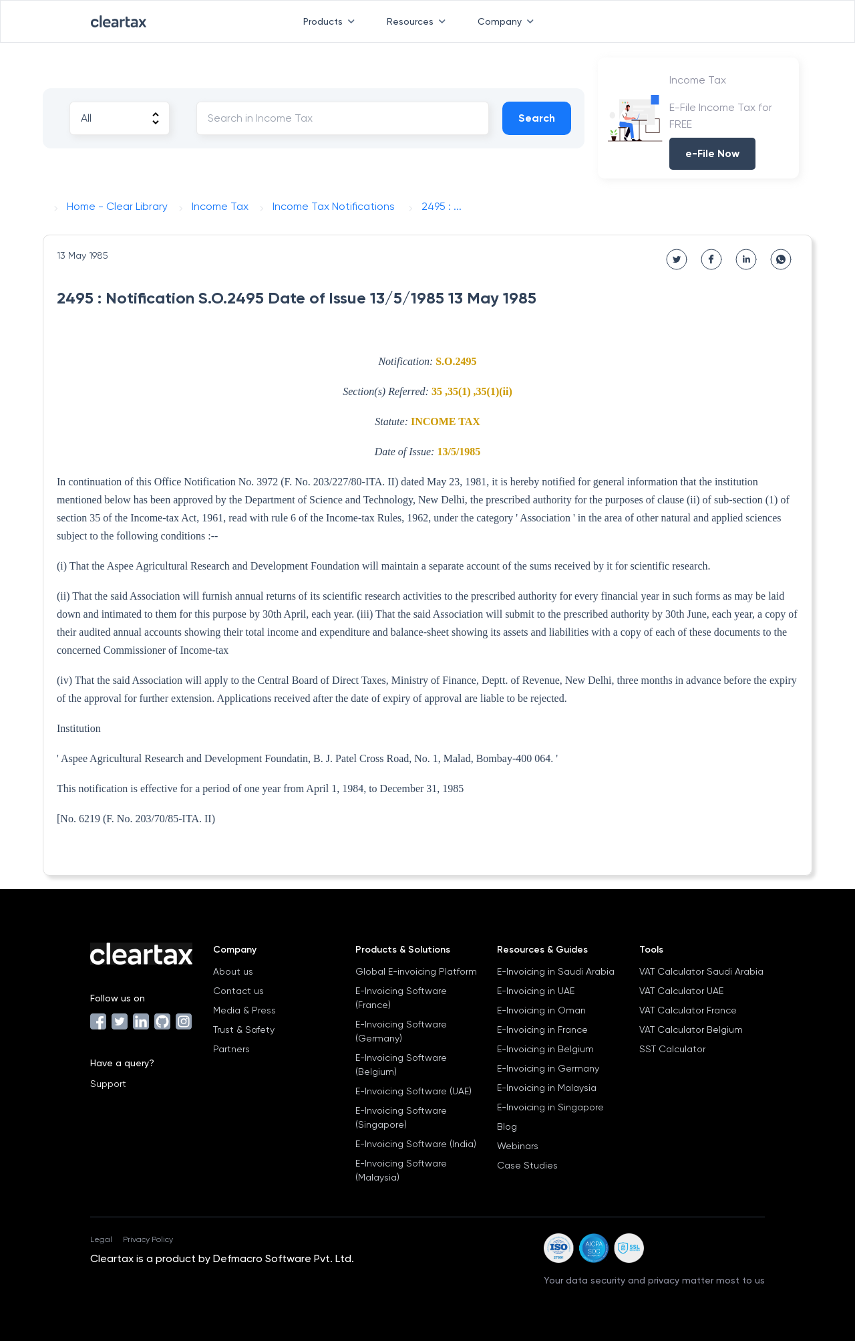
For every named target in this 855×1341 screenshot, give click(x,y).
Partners (231, 1049)
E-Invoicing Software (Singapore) (401, 1117)
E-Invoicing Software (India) (415, 1143)
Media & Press (244, 1010)
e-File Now (712, 153)
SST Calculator (672, 1049)
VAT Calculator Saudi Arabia (701, 971)
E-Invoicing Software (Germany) (401, 1031)
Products (331, 21)
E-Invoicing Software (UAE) (413, 1091)
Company (508, 21)
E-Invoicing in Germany (548, 1068)
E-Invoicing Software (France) (401, 997)
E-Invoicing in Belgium (545, 1049)
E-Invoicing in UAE (535, 990)
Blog (507, 1126)
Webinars (517, 1145)
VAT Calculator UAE (681, 990)
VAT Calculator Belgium (691, 1029)
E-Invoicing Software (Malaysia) (401, 1170)
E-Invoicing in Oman (541, 1010)
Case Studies (527, 1165)
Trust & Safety (244, 1029)
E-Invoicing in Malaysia (546, 1087)
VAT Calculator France (688, 1010)
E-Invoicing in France (542, 1029)
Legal (101, 1239)
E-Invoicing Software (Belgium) (401, 1064)
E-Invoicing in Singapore (550, 1107)
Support (108, 1083)
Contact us (238, 990)
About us (233, 971)
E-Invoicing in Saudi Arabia (556, 971)
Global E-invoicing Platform (416, 971)
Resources (419, 21)
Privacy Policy (148, 1239)
